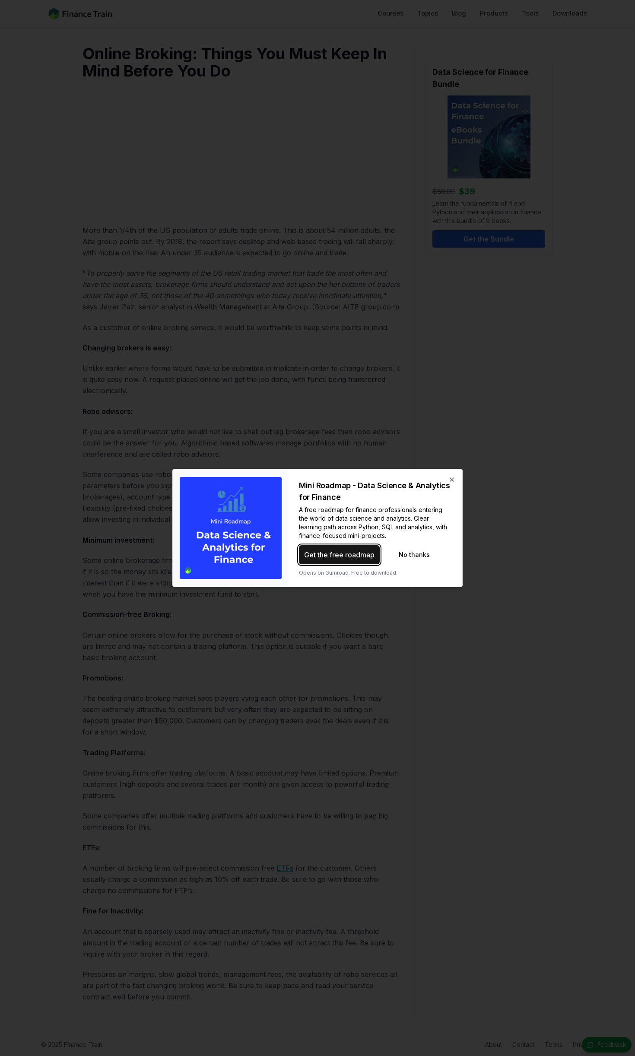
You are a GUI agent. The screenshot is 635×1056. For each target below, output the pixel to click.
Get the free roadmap (339, 554)
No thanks (414, 554)
